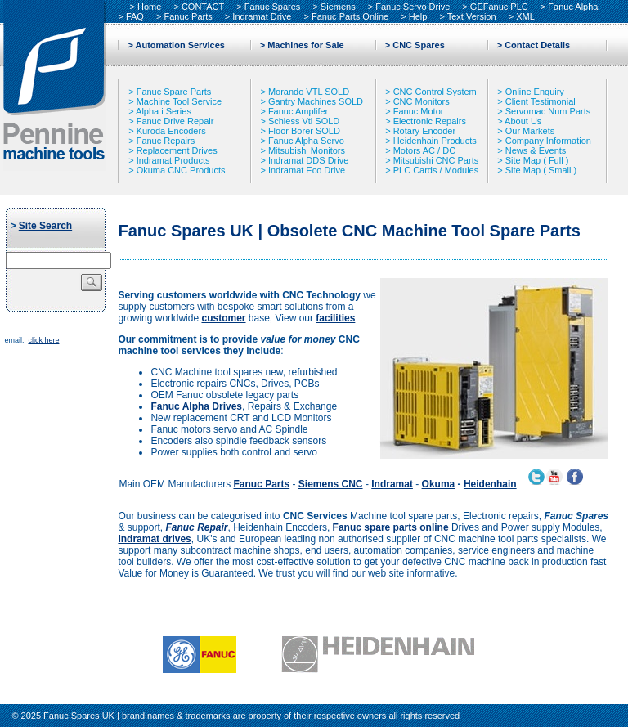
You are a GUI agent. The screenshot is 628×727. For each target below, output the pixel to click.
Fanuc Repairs (166, 141)
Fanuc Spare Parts (174, 91)
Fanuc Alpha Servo (306, 141)
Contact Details (537, 45)
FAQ (135, 16)
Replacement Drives (177, 150)
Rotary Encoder (424, 131)
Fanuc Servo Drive (412, 6)
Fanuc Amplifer (298, 111)
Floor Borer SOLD (304, 131)
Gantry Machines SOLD (315, 101)
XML (525, 16)
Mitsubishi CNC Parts (436, 160)
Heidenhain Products (435, 141)
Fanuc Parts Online (350, 16)
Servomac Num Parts (548, 111)
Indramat (392, 484)
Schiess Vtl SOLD (303, 121)
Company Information (548, 141)
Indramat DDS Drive (308, 160)
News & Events (536, 150)
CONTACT (203, 6)
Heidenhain (490, 484)
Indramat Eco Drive (306, 170)
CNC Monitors (421, 101)
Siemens (338, 6)
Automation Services (180, 45)
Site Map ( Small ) (540, 170)
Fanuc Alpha (573, 6)
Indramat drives (154, 539)
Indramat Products (173, 160)
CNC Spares (418, 45)
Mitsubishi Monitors (306, 150)
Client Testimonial (540, 101)
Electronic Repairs (429, 121)
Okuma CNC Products (181, 170)
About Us (523, 121)
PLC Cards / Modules (436, 170)
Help (418, 16)
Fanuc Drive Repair (175, 121)
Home (149, 6)
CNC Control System (435, 91)
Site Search (45, 225)
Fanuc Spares (272, 6)
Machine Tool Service (179, 101)
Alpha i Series (163, 111)
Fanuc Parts (188, 16)
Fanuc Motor (418, 111)
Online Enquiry (534, 91)
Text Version (471, 16)
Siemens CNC (330, 484)
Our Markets (530, 131)
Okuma (438, 484)
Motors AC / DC (424, 150)
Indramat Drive (261, 16)
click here (43, 340)
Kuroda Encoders (171, 131)
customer (223, 318)
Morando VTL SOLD (308, 91)
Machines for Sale (305, 45)
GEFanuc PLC (499, 6)
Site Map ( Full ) (537, 160)
